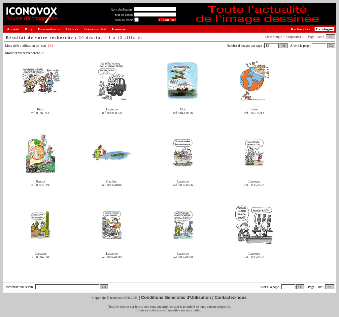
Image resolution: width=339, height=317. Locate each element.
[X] (50, 45)
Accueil (13, 29)
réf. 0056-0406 (111, 185)
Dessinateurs (49, 29)
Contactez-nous (231, 297)
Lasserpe (112, 109)
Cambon (112, 181)
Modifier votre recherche (25, 53)
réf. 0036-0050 (111, 113)
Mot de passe (124, 14)
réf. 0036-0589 (111, 257)
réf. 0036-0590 (183, 257)
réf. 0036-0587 (254, 185)
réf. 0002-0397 (40, 185)
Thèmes (71, 29)
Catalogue (324, 29)
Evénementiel (95, 29)
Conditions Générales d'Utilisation (176, 297)
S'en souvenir (124, 20)
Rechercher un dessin (19, 287)
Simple (277, 37)
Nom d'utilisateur (122, 9)
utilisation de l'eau (34, 45)
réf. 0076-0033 (40, 113)
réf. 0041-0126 (183, 113)
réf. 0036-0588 (40, 257)
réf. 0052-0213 (254, 113)
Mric (183, 109)
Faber (254, 109)
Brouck (40, 181)
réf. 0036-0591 (254, 257)
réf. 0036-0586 (183, 185)
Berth (40, 109)
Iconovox (119, 29)
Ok (284, 45)
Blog (29, 29)
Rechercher (300, 29)
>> (330, 37)
